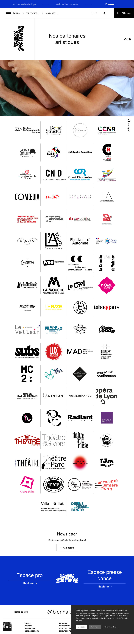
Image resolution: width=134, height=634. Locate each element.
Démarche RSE (65, 631)
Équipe (27, 623)
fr (94, 13)
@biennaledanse (66, 612)
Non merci (95, 627)
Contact (28, 626)
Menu (13, 13)
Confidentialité (66, 626)
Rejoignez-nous (32, 631)
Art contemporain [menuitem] (67, 4)
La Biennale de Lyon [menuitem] (24, 4)
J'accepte (81, 627)
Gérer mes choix (110, 627)
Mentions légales (67, 628)
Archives (63, 623)
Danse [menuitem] (109, 4)
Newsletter (30, 628)
